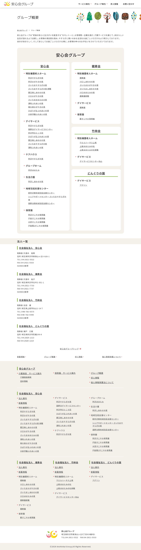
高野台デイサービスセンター (40, 129)
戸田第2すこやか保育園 (38, 225)
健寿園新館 (84, 96)
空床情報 (24, 381)
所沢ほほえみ (34, 170)
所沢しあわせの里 (35, 181)
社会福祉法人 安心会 (30, 247)
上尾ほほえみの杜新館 (89, 150)
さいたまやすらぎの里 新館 (39, 88)
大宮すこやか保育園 (36, 222)
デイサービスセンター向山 (91, 161)
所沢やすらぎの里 (35, 78)
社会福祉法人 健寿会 (30, 273)
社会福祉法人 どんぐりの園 (34, 326)
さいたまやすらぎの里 (37, 85)
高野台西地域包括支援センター (41, 203)
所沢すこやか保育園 (36, 214)
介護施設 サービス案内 (30, 373)
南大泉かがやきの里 (36, 107)
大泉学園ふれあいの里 (37, 114)
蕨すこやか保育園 (87, 119)
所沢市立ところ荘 (35, 133)
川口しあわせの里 (87, 81)
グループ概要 (49, 356)
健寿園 (82, 78)
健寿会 (96, 66)
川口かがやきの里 (35, 96)
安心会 (44, 66)
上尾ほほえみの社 (87, 146)
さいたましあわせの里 (89, 88)
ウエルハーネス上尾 (88, 142)
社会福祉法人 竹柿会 (30, 300)
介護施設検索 (25, 377)
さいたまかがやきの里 (89, 85)
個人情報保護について (111, 356)
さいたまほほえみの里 (37, 99)
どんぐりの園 (96, 173)
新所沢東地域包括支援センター (41, 193)
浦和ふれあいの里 (35, 103)
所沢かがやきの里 (35, 81)
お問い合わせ (128, 4)
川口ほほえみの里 (87, 92)
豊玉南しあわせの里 (36, 92)
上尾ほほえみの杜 (63, 484)
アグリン (83, 185)
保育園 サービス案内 (65, 373)
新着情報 (21, 356)
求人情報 (114, 4)
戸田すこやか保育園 (36, 218)
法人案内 (23, 398)
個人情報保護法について (102, 382)
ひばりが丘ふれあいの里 (38, 110)
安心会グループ (22, 30)
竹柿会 (96, 131)
